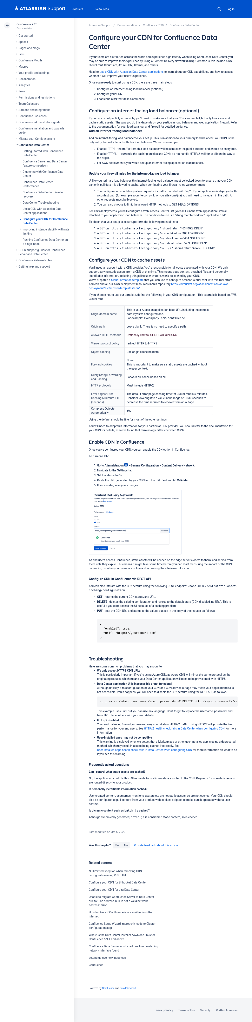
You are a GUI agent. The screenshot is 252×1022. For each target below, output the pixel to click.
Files (22, 54)
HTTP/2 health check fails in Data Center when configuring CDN (184, 728)
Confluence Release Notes (35, 260)
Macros (23, 66)
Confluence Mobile (30, 60)
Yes (117, 845)
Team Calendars (29, 103)
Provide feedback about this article (156, 845)
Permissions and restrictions (37, 97)
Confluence (96, 965)
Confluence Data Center (34, 145)
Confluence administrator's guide (39, 122)
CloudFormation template (127, 280)
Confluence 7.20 (26, 24)
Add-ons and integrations (34, 110)
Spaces (23, 41)
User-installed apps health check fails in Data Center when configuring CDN (144, 750)
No (126, 845)
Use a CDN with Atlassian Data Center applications (131, 71)
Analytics (24, 85)
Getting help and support (34, 266)
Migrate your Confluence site (37, 138)
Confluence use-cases (33, 116)
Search (219, 9)
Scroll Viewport (128, 988)
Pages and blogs (29, 48)
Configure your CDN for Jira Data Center (114, 889)
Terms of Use (186, 1010)
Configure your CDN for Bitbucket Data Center (118, 882)
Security (205, 1010)
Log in (230, 9)
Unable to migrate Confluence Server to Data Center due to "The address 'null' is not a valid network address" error (121, 901)
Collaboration (27, 79)
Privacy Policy (164, 1010)
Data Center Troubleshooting (41, 202)
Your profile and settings (34, 72)
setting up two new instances (107, 957)
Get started (26, 35)
